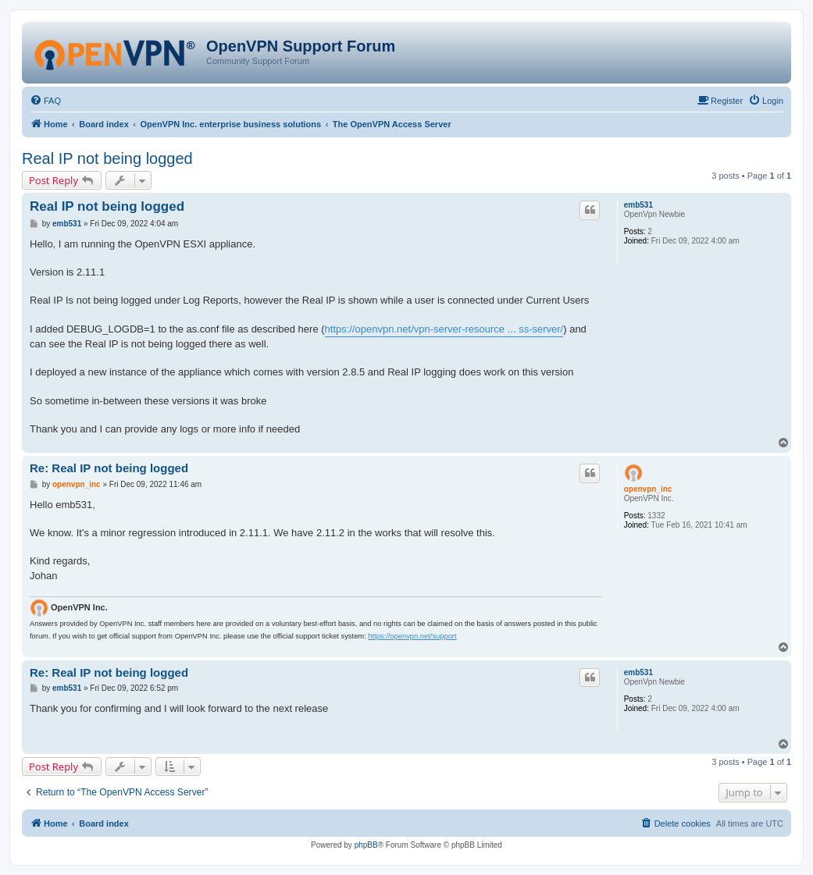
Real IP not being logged (107, 158)
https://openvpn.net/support (412, 636)
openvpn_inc (648, 489)
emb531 (638, 205)
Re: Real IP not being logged (109, 468)
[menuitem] (45, 100)
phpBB (366, 845)
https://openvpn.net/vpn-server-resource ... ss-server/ (444, 329)
